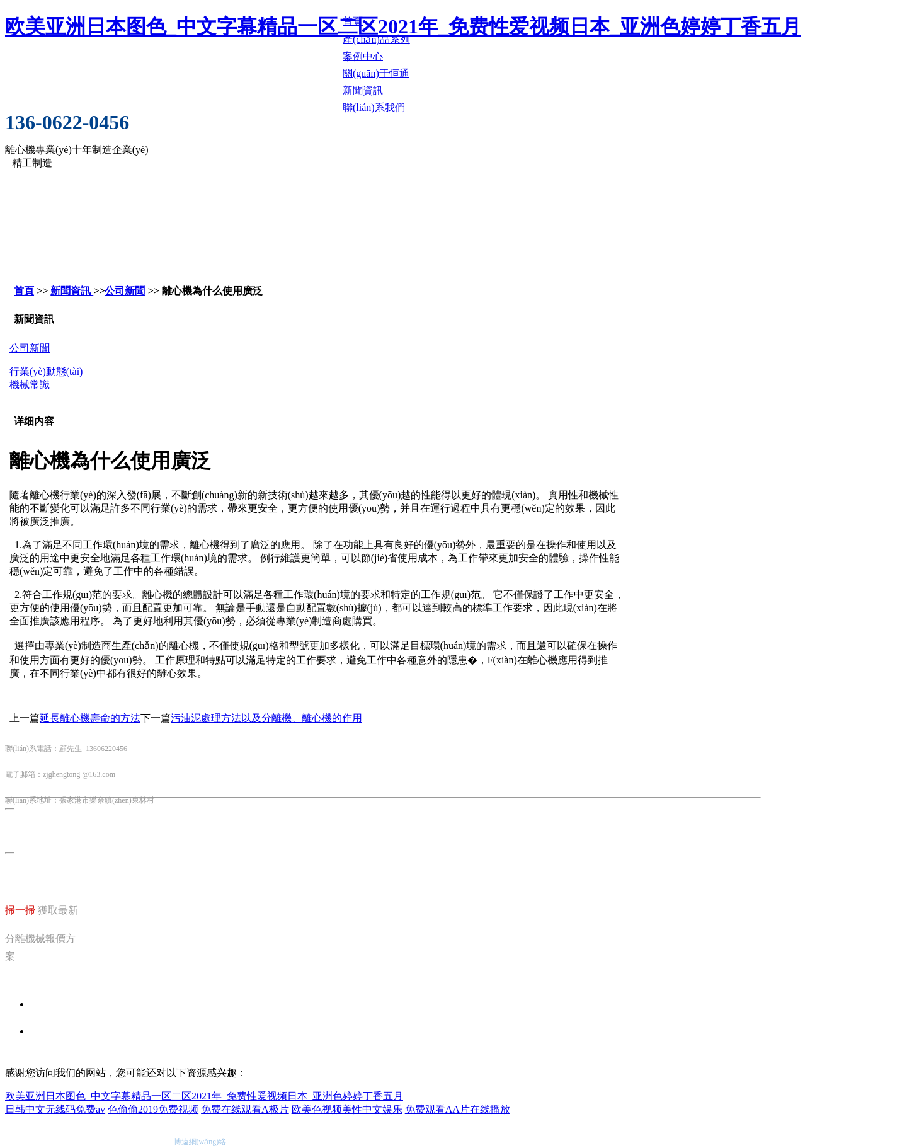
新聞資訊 (71, 290)
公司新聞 (125, 290)
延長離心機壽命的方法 (90, 718)
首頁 (24, 290)
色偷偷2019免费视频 (153, 1109)
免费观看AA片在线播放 (457, 1109)
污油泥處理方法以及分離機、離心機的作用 (266, 718)
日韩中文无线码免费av (55, 1109)
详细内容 (34, 421)
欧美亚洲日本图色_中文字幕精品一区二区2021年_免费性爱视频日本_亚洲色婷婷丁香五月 (204, 1096)
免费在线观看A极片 (245, 1109)
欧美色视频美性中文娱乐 (347, 1109)
